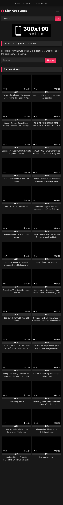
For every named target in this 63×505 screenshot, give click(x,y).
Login (35, 3)
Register (44, 3)
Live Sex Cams (14, 11)
